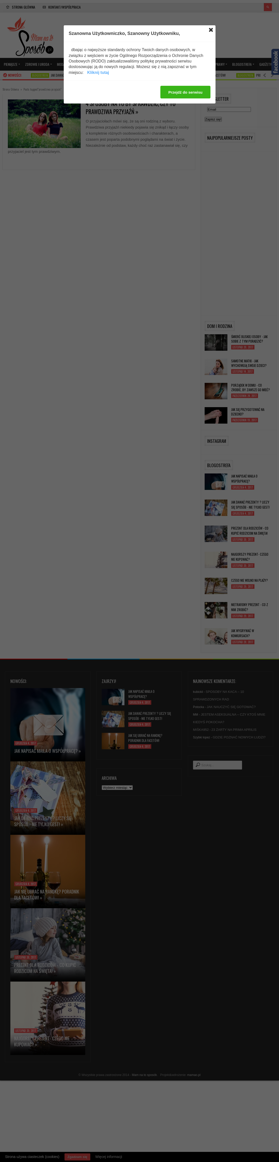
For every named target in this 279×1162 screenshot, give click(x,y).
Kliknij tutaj (98, 72)
